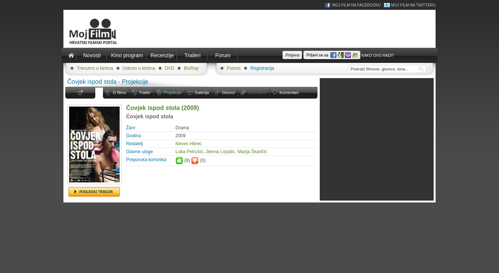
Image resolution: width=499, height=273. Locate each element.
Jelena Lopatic (220, 151)
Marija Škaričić (252, 151)
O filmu (119, 92)
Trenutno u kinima (95, 68)
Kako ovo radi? (378, 55)
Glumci (228, 92)
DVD (169, 68)
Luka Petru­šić (189, 151)
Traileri (193, 55)
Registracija (262, 68)
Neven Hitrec (188, 143)
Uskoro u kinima (139, 68)
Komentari (289, 92)
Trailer (145, 92)
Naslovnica (71, 55)
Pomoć (234, 68)
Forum (223, 55)
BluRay (191, 68)
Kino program (127, 55)
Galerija (201, 92)
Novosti (92, 55)
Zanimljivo (257, 92)
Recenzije (162, 55)
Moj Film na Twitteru (413, 5)
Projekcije (173, 92)
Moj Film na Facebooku (356, 5)
